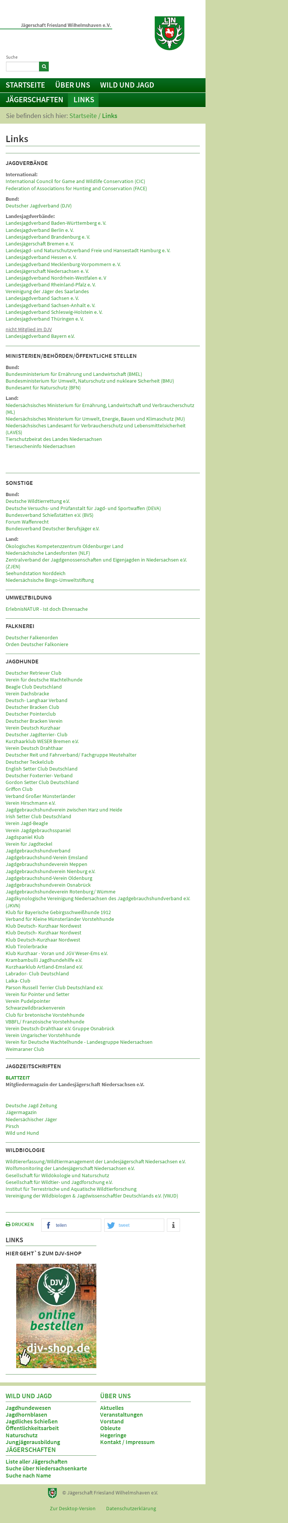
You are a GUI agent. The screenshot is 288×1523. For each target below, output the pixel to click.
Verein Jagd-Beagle (27, 823)
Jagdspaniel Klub (25, 837)
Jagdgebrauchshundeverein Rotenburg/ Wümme (61, 891)
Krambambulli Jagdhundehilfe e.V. (44, 960)
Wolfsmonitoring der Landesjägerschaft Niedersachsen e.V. (70, 1168)
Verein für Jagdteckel (29, 843)
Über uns (72, 85)
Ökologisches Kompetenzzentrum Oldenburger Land (64, 546)
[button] (71, 1225)
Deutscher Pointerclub (31, 713)
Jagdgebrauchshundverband (38, 850)
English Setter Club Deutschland (42, 768)
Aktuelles (112, 1407)
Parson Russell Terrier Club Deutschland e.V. (54, 987)
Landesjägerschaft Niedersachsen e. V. (47, 271)
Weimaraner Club (25, 1049)
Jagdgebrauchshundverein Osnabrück (48, 884)
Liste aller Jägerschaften (37, 1461)
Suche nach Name (28, 1475)
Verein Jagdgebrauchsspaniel (38, 830)
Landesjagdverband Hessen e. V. (41, 257)
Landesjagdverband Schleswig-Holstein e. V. (54, 312)
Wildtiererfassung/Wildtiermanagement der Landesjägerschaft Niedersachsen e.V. (96, 1161)
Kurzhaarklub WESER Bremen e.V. (42, 741)
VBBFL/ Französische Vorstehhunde (45, 1021)
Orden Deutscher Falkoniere (37, 644)
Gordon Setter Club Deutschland (42, 782)
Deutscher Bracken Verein (34, 721)
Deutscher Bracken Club (32, 707)
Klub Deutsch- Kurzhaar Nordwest (43, 925)
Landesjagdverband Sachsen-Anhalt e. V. (50, 305)
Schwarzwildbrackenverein (35, 1007)
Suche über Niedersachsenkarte (46, 1468)
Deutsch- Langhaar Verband (37, 700)
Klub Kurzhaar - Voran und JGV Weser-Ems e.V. (57, 953)
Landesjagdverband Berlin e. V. (40, 230)
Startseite (25, 85)
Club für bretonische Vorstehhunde (45, 1014)
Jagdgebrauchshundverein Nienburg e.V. (50, 871)
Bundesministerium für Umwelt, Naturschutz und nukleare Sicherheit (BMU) (90, 380)
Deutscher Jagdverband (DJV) (39, 205)
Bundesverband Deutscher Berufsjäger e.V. (52, 528)
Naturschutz (22, 1435)
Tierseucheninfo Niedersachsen (40, 446)
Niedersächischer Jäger (31, 1119)
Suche (12, 57)
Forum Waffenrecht (27, 521)
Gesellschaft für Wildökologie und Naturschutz (57, 1175)
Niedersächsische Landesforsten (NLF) (48, 553)
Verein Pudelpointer (28, 1001)
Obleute (110, 1428)
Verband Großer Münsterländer (40, 796)
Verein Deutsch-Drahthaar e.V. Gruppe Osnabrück (60, 1028)
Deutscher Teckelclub (30, 761)
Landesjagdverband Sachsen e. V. (42, 298)
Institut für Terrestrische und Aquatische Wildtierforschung (71, 1188)
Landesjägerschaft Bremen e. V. (40, 243)
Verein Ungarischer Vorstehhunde (43, 1035)
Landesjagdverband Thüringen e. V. (45, 318)
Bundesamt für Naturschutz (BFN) (43, 387)
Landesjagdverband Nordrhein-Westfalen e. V (56, 277)
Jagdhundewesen (28, 1407)
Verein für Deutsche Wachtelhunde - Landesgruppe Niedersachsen (79, 1042)
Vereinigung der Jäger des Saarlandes (47, 291)
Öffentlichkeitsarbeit (32, 1428)
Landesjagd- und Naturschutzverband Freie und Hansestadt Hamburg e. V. (88, 250)
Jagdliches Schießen (32, 1421)
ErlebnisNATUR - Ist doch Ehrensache (47, 609)
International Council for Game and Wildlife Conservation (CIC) (75, 181)
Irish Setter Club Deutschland (38, 816)
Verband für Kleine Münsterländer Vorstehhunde (60, 919)
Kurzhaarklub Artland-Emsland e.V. (44, 966)
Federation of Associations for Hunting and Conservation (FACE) (76, 188)
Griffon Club (19, 789)
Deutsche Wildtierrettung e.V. (38, 501)
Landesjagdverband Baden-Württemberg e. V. (56, 223)
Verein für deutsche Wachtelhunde (44, 679)
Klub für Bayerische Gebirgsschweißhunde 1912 (58, 912)
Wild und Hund (22, 1132)
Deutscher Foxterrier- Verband (39, 775)
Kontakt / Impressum (169, 65)
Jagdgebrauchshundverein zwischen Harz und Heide (64, 809)
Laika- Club (18, 980)
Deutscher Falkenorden (32, 637)
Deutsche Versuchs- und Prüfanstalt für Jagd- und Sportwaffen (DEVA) (83, 508)
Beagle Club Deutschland (34, 686)
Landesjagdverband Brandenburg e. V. (48, 236)
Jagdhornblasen (26, 1414)
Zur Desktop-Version (73, 1508)
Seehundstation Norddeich (36, 573)
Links (84, 99)
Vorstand (112, 1421)
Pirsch (12, 1126)
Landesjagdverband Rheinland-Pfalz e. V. (51, 284)
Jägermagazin (21, 1112)
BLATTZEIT (18, 1077)
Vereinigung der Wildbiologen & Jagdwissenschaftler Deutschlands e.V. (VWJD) (92, 1195)
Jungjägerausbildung (33, 1441)
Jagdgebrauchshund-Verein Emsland (47, 857)
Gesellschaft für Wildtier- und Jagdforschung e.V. (59, 1182)
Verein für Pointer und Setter (37, 994)
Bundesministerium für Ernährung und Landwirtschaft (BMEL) (74, 374)
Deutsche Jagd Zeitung (31, 1105)
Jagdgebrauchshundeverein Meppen (46, 864)
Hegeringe (113, 1435)
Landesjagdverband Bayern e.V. (40, 336)
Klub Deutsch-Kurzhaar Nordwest (43, 939)
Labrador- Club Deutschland (37, 973)
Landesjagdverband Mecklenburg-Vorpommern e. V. (63, 264)
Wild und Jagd (127, 85)
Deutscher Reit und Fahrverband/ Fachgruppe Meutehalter (71, 754)
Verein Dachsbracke (27, 693)
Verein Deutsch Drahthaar (34, 748)
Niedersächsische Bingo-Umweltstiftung (50, 580)
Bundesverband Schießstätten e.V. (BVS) (49, 515)
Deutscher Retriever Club (34, 672)
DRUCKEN (20, 1224)
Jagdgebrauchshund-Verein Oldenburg (49, 878)
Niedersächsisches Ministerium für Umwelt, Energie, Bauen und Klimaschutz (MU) (95, 418)
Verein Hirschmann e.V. (31, 802)
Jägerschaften (34, 99)
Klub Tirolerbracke (26, 946)
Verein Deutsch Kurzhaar (33, 727)
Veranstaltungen (121, 1414)
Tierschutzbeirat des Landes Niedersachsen (54, 439)
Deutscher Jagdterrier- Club (37, 734)
